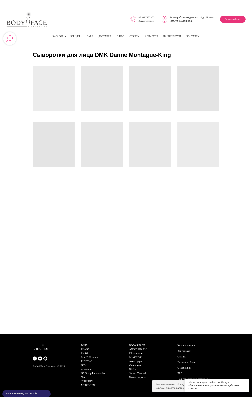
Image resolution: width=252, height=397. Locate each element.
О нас (120, 36)
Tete (83, 377)
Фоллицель (135, 365)
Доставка (104, 36)
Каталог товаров (186, 345)
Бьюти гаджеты (137, 377)
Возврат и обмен (186, 362)
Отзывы (134, 36)
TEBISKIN (87, 381)
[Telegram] (40, 358)
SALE (90, 36)
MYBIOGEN (88, 385)
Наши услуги (172, 36)
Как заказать (184, 351)
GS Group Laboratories (93, 373)
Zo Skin (85, 353)
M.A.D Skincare (89, 357)
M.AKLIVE (135, 357)
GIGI (83, 365)
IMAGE (85, 349)
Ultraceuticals (136, 353)
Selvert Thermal (137, 373)
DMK (84, 345)
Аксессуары (135, 361)
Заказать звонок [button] (146, 21)
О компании (184, 367)
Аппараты (151, 36)
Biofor (132, 369)
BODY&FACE (137, 345)
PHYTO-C (86, 361)
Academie (86, 369)
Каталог (58, 36)
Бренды (75, 36)
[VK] (35, 358)
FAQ (179, 373)
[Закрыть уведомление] (246, 381)
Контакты (192, 36)
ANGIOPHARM (138, 349)
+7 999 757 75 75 (146, 17)
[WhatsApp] (45, 358)
